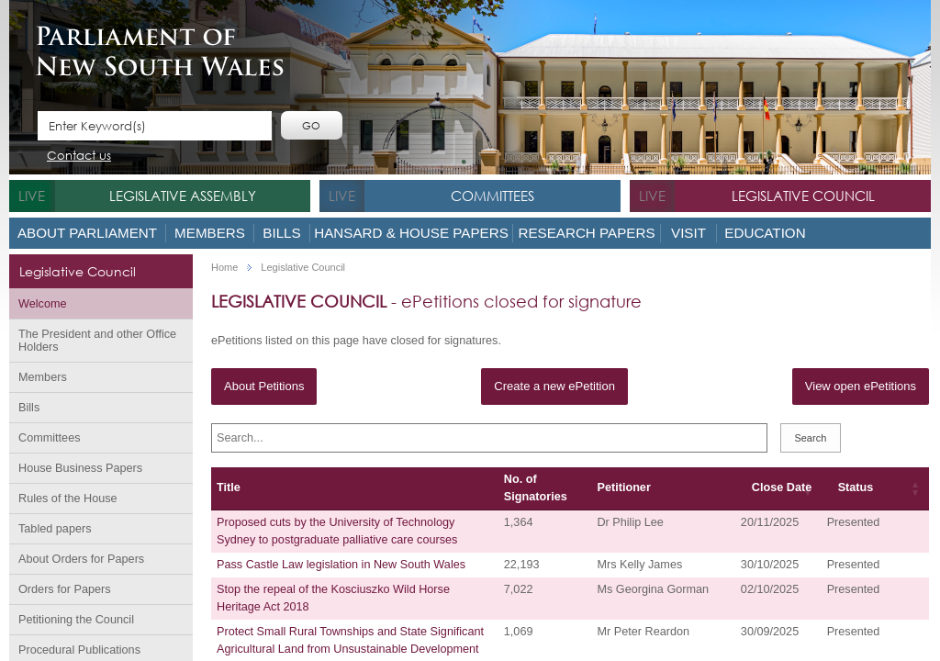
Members (209, 233)
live (31, 195)
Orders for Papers (64, 589)
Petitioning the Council (76, 619)
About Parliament (87, 233)
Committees (492, 195)
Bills (281, 233)
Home (224, 268)
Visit (688, 233)
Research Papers (586, 233)
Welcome (42, 303)
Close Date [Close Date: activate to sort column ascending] (781, 487)
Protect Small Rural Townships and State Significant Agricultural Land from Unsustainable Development (350, 640)
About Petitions (264, 386)
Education (764, 233)
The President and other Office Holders (97, 340)
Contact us (79, 156)
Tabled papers (55, 528)
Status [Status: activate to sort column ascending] (856, 487)
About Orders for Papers (81, 559)
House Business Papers (80, 468)
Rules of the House (68, 498)
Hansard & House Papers (411, 233)
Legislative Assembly (182, 195)
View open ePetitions (860, 386)
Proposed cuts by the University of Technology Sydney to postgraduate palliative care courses (337, 531)
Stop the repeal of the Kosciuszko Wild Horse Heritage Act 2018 (333, 598)
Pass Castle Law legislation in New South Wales (341, 564)
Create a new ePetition (554, 386)
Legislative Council (803, 195)
